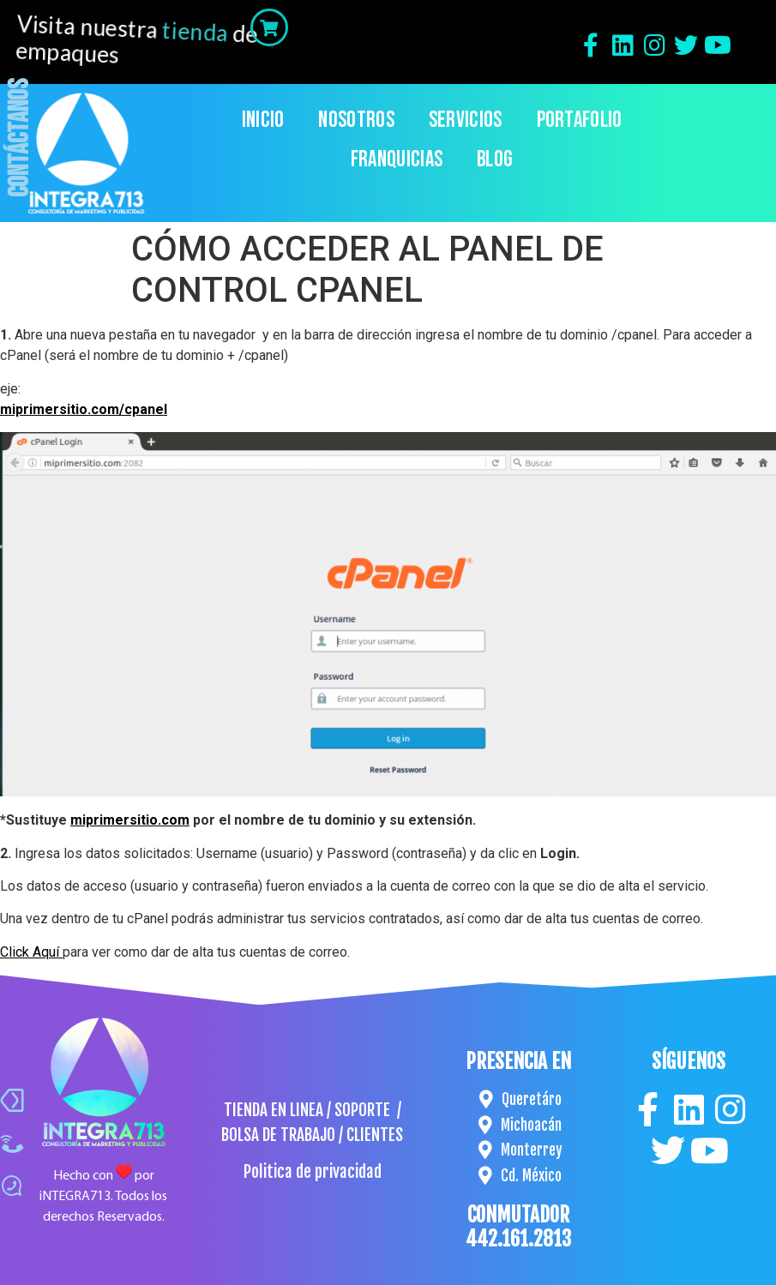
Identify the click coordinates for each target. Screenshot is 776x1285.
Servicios (465, 120)
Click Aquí (31, 952)
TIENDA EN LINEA (273, 1110)
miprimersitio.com (129, 820)
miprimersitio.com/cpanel (83, 409)
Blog (495, 160)
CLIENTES (374, 1135)
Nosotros (356, 120)
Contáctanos (20, 138)
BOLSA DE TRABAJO (278, 1135)
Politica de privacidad (313, 1172)
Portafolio (580, 120)
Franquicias (396, 160)
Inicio (263, 120)
